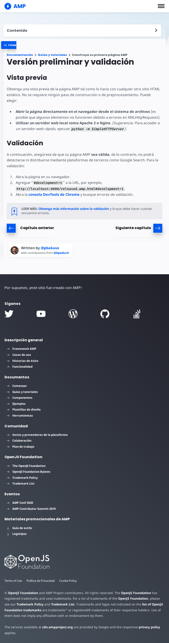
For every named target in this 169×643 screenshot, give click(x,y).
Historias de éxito (22, 361)
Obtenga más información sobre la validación (74, 209)
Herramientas (20, 415)
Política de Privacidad (40, 581)
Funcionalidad (19, 367)
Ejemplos (16, 404)
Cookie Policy (68, 581)
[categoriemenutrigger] (30, 45)
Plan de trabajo (20, 447)
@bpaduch (61, 253)
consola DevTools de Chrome (54, 194)
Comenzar (17, 386)
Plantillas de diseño (24, 409)
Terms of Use (13, 581)
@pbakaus (50, 247)
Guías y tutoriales (52, 55)
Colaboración (19, 441)
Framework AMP (21, 349)
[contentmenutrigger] (82, 30)
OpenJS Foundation (23, 593)
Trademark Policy (22, 478)
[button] (161, 6)
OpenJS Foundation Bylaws (28, 472)
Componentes (19, 398)
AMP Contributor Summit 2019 (31, 509)
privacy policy (149, 627)
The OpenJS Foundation (26, 466)
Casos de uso (19, 355)
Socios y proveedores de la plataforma (37, 435)
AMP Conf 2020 (20, 503)
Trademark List (21, 483)
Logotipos (17, 534)
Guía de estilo (19, 528)
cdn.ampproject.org (57, 627)
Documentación (20, 55)
